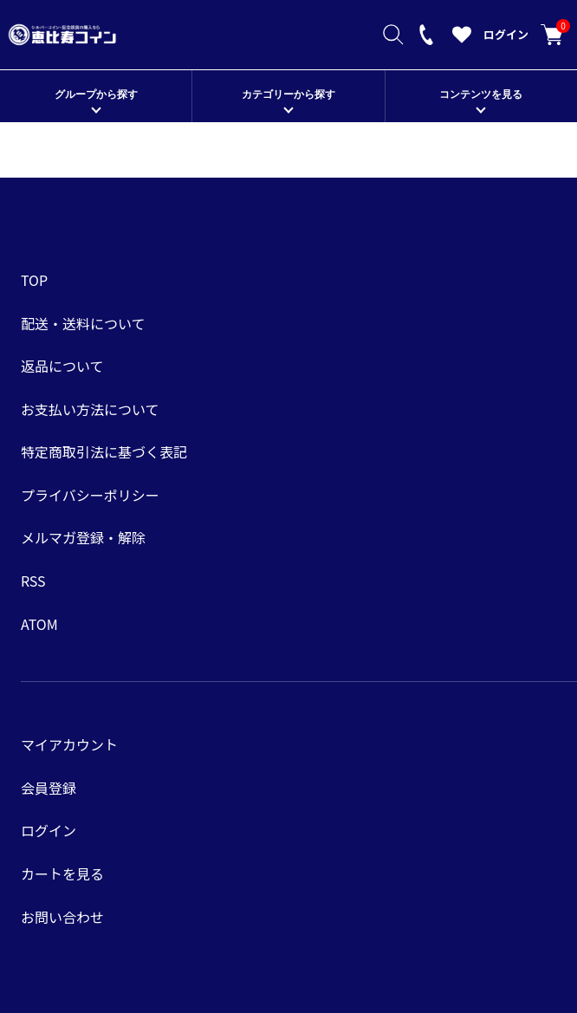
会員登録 (48, 787)
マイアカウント (69, 744)
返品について (62, 365)
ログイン (505, 34)
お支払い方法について (90, 409)
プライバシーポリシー (90, 494)
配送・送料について (83, 323)
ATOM (39, 624)
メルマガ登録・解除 (83, 537)
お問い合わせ (62, 916)
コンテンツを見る (480, 94)
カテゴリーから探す (288, 94)
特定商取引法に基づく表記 (104, 451)
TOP (34, 279)
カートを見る (552, 34)
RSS (33, 580)
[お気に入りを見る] (461, 39)
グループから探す (96, 94)
